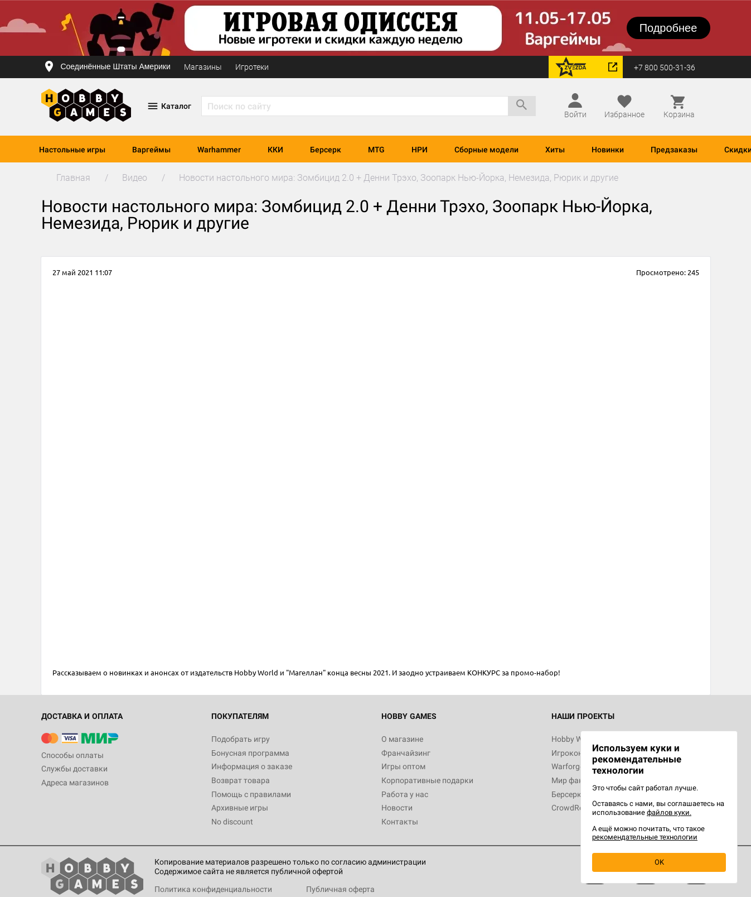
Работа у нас (404, 794)
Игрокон (567, 753)
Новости (397, 807)
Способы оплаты (72, 755)
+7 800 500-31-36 (664, 67)
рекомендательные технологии (644, 837)
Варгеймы (151, 149)
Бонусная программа (250, 753)
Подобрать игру (240, 739)
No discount (232, 821)
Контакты (399, 821)
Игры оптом (403, 766)
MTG (376, 149)
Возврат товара (240, 780)
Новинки (608, 149)
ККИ (275, 149)
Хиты (555, 149)
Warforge (567, 766)
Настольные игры (72, 149)
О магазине (402, 739)
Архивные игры (239, 807)
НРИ (419, 149)
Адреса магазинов (75, 782)
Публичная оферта (340, 889)
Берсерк (325, 149)
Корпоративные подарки (427, 780)
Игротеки (252, 67)
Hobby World (573, 739)
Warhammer (219, 149)
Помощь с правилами (251, 794)
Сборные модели (486, 149)
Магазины (203, 67)
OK (659, 862)
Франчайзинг (405, 753)
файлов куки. (669, 812)
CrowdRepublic (577, 807)
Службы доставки (74, 768)
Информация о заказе (251, 766)
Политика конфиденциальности (213, 889)
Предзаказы (674, 149)
